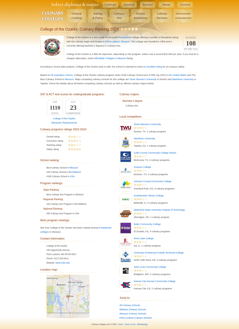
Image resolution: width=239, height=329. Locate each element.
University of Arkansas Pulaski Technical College (159, 252)
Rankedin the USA (191, 43)
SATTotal (55, 108)
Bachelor (148, 4)
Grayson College (142, 167)
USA (72, 176)
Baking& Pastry (98, 16)
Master (167, 4)
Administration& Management (183, 15)
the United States (178, 75)
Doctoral (185, 4)
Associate (129, 4)
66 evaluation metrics (62, 75)
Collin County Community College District (155, 152)
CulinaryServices (161, 16)
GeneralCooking (76, 16)
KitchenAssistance (140, 16)
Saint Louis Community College (150, 267)
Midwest (76, 172)
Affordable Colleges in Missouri (110, 58)
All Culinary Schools (130, 305)
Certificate (110, 4)
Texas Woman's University (142, 79)
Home (120, 324)
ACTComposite (73, 108)
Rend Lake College (144, 238)
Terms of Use (130, 324)
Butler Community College (147, 224)
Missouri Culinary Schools (133, 313)
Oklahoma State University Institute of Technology (159, 209)
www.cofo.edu (62, 262)
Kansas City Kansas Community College (154, 281)
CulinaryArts (119, 16)
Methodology (142, 324)
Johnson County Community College (152, 181)
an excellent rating (152, 66)
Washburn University (183, 79)
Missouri (125, 41)
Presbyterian (124, 37)
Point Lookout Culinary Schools (136, 317)
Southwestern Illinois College (149, 195)
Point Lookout (112, 41)
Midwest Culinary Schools (133, 309)
